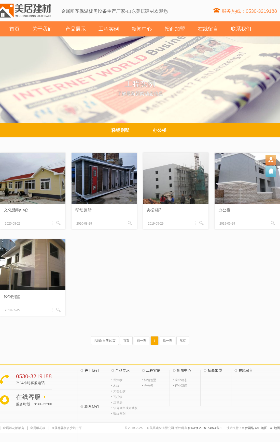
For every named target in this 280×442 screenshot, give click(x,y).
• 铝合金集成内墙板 (124, 408)
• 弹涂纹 (116, 380)
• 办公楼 (147, 385)
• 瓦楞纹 (116, 397)
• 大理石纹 (118, 391)
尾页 (183, 340)
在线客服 (28, 396)
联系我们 (241, 29)
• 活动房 (116, 402)
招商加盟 (175, 29)
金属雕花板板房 (13, 428)
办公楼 (159, 130)
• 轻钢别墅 (149, 380)
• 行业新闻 (180, 385)
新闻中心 (142, 29)
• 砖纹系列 (118, 413)
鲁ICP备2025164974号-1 (205, 428)
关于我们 (42, 29)
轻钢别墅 (120, 130)
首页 (14, 29)
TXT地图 (274, 428)
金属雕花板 (37, 428)
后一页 (167, 340)
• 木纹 (115, 385)
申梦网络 (248, 428)
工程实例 (109, 29)
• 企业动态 (180, 380)
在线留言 (208, 29)
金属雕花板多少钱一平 (66, 428)
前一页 (141, 340)
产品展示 (75, 29)
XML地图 (261, 428)
